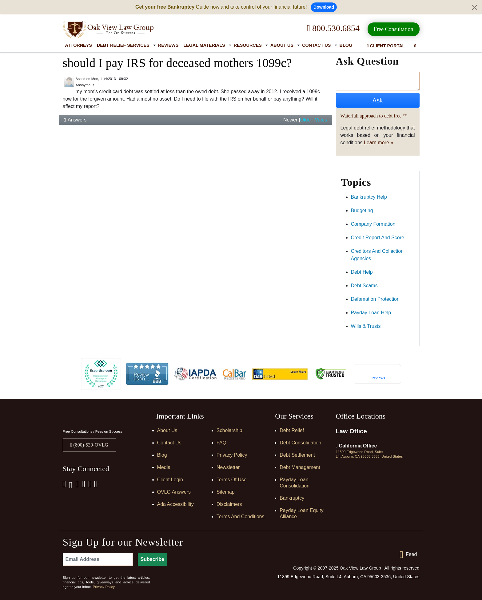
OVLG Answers (174, 492)
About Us (281, 45)
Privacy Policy (232, 455)
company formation (373, 224)
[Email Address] (98, 559)
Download (323, 7)
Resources (248, 45)
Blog (346, 45)
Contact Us (316, 45)
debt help (362, 272)
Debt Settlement (297, 455)
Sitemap (226, 492)
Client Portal (386, 45)
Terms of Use (232, 479)
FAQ (221, 442)
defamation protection (375, 299)
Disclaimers (229, 504)
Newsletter (228, 467)
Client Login (170, 479)
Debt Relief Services (123, 45)
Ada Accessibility (175, 504)
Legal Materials (204, 45)
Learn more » (378, 142)
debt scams (364, 285)
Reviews (168, 45)
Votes (321, 119)
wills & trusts (366, 326)
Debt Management (300, 467)
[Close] (474, 7)
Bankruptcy (292, 498)
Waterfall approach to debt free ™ (374, 115)
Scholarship (229, 430)
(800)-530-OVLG (90, 444)
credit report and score (377, 237)
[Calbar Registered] (234, 373)
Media (164, 467)
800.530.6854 (333, 28)
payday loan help (371, 312)
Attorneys (78, 45)
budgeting (362, 210)
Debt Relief (292, 430)
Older (306, 119)
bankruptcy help (369, 197)
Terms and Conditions (241, 516)
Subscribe (152, 559)
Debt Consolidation (300, 442)
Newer (290, 119)
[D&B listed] (280, 373)
